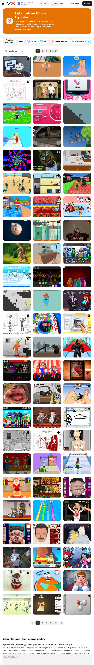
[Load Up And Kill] (17, 347)
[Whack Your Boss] (17, 90)
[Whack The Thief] (17, 440)
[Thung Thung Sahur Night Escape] (47, 136)
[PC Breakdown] (77, 323)
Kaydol (87, 4)
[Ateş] (19, 41)
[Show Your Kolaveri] (77, 510)
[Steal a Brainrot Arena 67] (77, 183)
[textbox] (14, 51)
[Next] (87, 40)
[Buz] (43, 41)
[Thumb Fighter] (77, 393)
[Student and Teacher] (47, 253)
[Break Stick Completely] (77, 113)
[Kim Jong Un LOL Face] (77, 487)
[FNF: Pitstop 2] (77, 300)
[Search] (41, 3)
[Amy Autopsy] (77, 440)
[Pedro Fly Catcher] (77, 230)
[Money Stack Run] (47, 463)
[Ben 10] (31, 41)
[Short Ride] (77, 136)
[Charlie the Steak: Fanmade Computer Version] (17, 393)
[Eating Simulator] (77, 66)
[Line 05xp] (17, 160)
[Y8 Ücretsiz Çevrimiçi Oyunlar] (11, 3)
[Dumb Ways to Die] (47, 300)
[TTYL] (77, 90)
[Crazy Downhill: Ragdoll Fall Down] (47, 66)
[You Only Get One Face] (47, 533)
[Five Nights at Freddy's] (47, 160)
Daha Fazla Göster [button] (10, 657)
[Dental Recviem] (77, 580)
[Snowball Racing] (17, 276)
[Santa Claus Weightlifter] (17, 487)
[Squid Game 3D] (17, 183)
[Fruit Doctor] (47, 580)
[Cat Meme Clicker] (47, 604)
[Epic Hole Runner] (47, 323)
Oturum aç (74, 4)
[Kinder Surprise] (17, 580)
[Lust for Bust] (47, 90)
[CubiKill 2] (47, 393)
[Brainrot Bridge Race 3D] (47, 510)
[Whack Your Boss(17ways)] (47, 440)
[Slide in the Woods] (47, 347)
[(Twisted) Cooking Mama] (77, 206)
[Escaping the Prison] (77, 160)
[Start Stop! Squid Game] (17, 604)
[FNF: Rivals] (77, 557)
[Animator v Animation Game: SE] (77, 417)
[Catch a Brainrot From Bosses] (17, 206)
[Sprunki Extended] (47, 276)
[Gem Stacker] (17, 136)
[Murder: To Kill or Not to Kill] (17, 510)
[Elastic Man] (17, 230)
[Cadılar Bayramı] (59, 41)
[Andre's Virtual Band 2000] (17, 463)
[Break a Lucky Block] (17, 113)
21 (56, 51)
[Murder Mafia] (47, 417)
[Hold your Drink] (77, 533)
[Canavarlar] (78, 41)
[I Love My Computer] (17, 323)
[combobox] (14, 51)
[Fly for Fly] (17, 557)
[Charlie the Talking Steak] (77, 370)
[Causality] (47, 183)
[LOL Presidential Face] (17, 533)
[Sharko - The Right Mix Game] (47, 557)
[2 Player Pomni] (47, 370)
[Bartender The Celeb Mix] (47, 487)
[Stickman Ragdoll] (17, 300)
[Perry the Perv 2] (47, 230)
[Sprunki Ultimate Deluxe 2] (17, 417)
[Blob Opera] (77, 276)
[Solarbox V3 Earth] (77, 253)
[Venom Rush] (77, 347)
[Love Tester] (47, 113)
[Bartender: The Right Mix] (47, 206)
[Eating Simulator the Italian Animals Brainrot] (17, 253)
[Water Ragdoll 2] (77, 604)
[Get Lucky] (77, 463)
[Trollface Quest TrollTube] (17, 66)
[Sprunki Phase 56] (17, 370)
